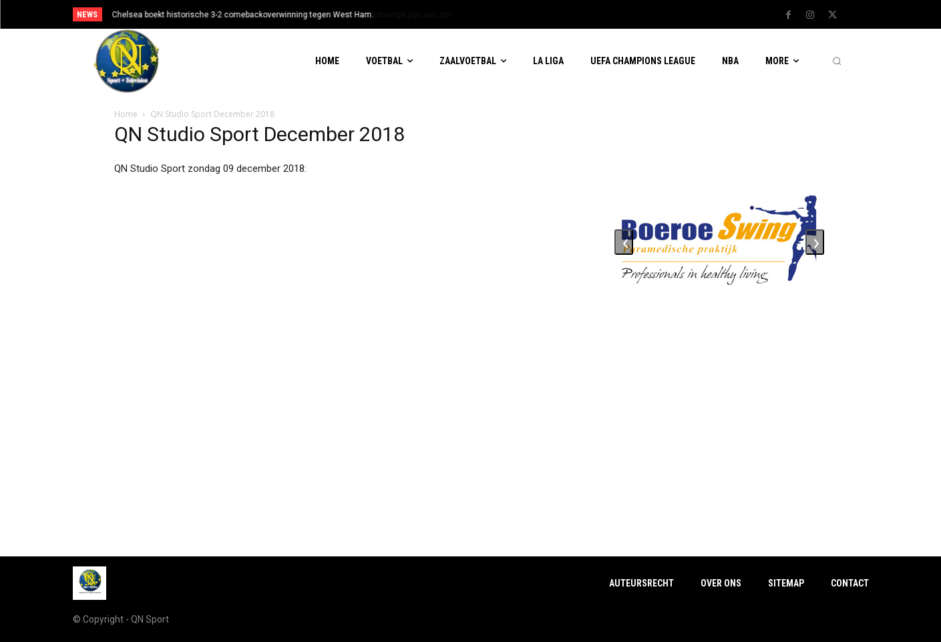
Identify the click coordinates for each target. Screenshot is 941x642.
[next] (515, 14)
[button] (836, 61)
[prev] (494, 14)
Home (126, 114)
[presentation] (623, 242)
